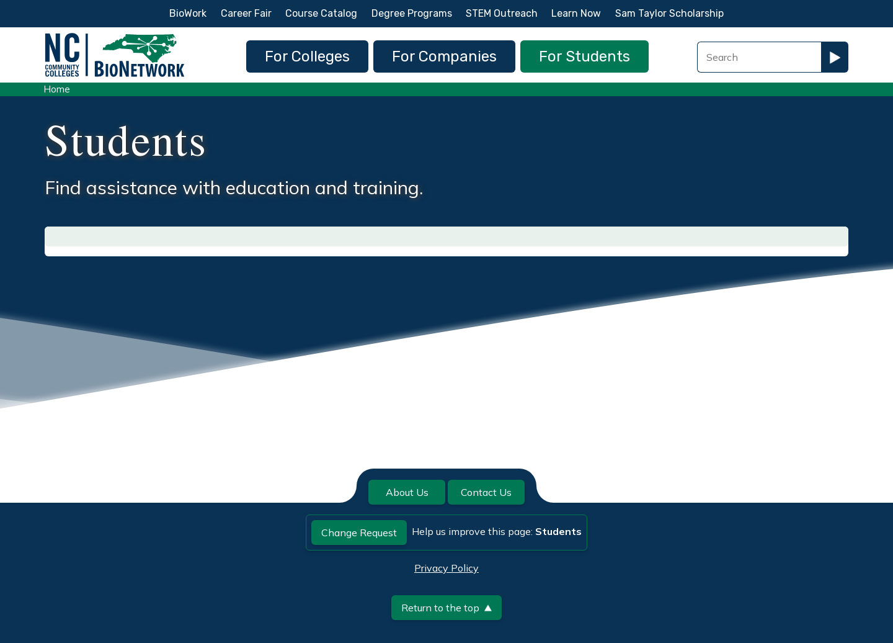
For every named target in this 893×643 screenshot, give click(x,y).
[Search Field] (759, 57)
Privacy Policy (446, 568)
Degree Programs (411, 13)
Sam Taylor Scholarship (669, 13)
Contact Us (486, 492)
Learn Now (576, 13)
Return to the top (446, 607)
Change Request (359, 532)
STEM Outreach (502, 13)
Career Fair (246, 13)
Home (56, 89)
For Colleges (307, 56)
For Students (584, 56)
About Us (407, 492)
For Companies (444, 56)
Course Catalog (321, 13)
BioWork (188, 13)
